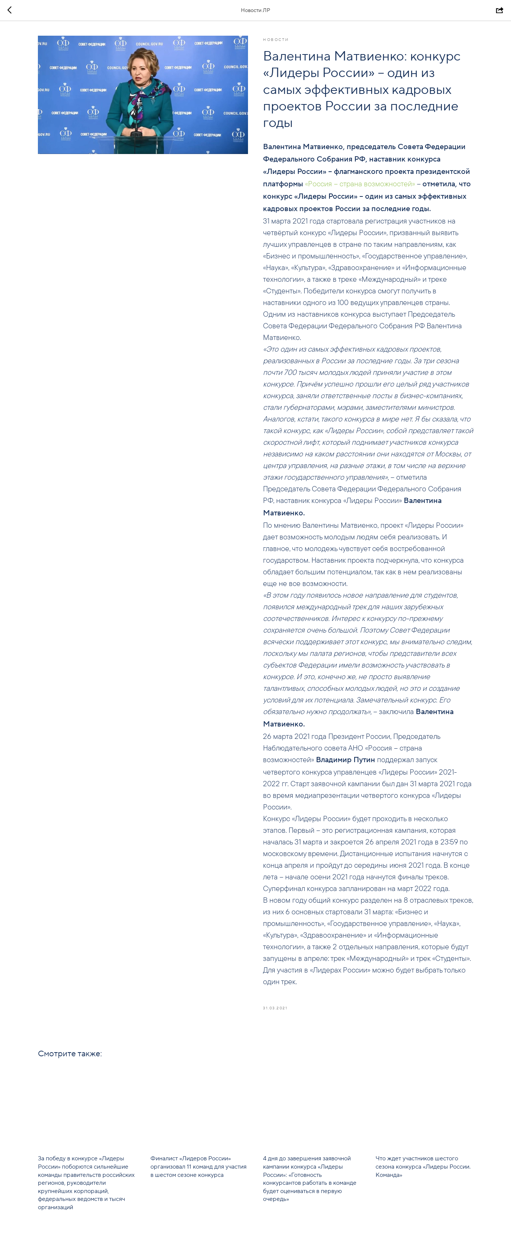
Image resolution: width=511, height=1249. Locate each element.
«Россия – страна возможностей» (360, 183)
